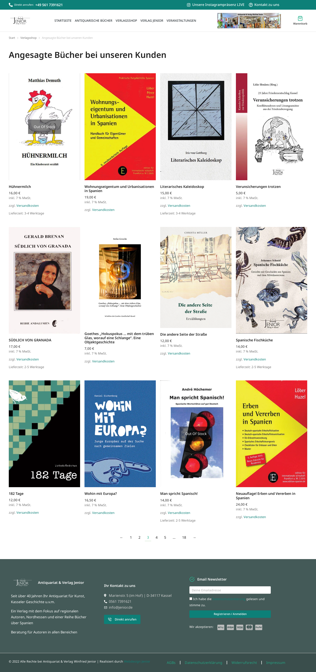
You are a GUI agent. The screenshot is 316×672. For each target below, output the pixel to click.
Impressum (275, 662)
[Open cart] (300, 20)
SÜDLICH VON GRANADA (30, 340)
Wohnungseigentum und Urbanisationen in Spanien (119, 188)
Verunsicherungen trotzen (258, 186)
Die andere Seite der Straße (183, 334)
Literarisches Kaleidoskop (182, 186)
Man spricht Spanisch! (179, 493)
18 (184, 537)
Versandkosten (27, 205)
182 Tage (16, 493)
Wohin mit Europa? (100, 493)
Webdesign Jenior (137, 661)
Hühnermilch (20, 186)
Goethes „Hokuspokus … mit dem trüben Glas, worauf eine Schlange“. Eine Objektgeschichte (119, 337)
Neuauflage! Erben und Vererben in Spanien (265, 495)
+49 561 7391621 (49, 4)
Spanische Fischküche (254, 340)
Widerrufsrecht (244, 662)
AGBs (171, 662)
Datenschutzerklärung (229, 599)
